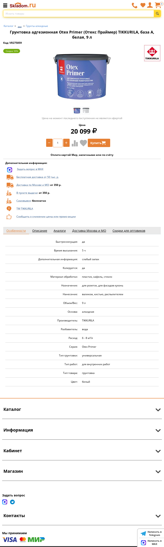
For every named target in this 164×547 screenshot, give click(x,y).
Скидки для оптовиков (129, 231)
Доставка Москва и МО (89, 231)
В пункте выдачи (27, 193)
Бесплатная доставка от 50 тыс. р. (37, 177)
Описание (39, 231)
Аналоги (60, 231)
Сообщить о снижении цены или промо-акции (46, 216)
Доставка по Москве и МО (32, 185)
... (20, 24)
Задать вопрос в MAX (30, 169)
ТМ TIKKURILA (24, 208)
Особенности (16, 231)
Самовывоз (23, 201)
